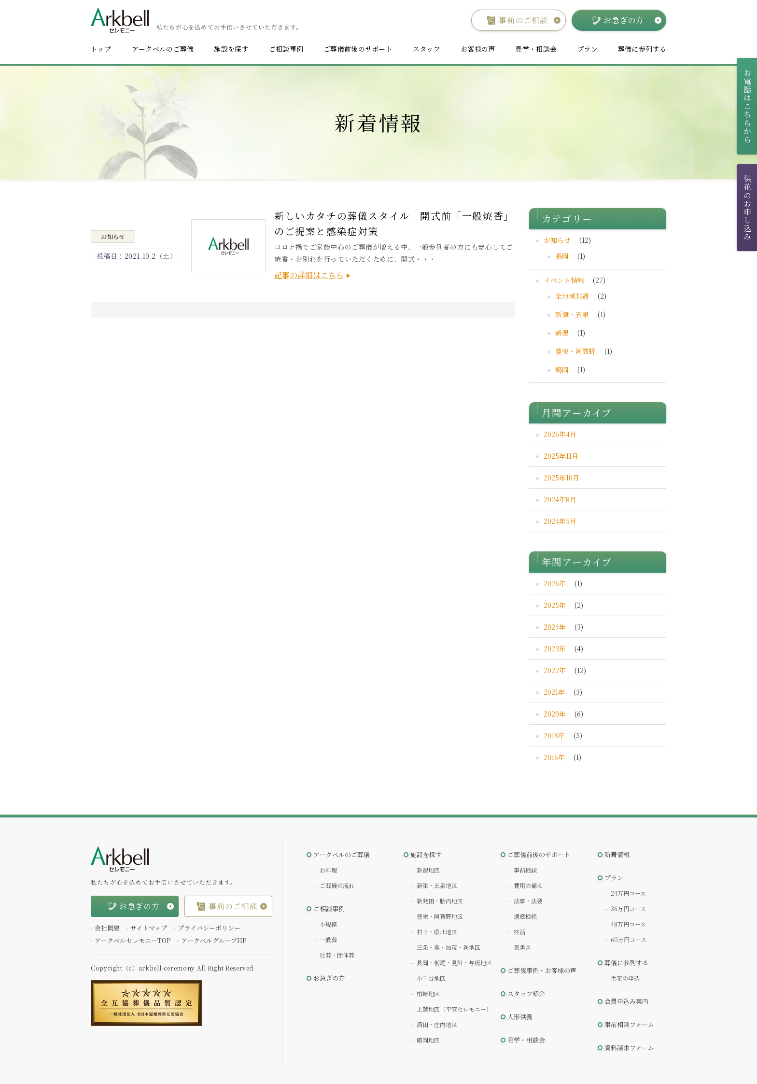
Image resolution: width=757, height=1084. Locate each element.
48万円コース (628, 924)
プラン (587, 49)
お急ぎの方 (329, 978)
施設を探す (231, 49)
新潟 (562, 333)
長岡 (562, 256)
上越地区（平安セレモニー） (454, 1009)
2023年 (555, 648)
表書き (522, 947)
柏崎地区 (428, 993)
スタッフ (426, 49)
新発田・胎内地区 (440, 901)
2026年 (555, 583)
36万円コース (628, 908)
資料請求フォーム (629, 1047)
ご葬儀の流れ (337, 885)
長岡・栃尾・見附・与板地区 (454, 962)
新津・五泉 (572, 314)
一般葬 (328, 939)
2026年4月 (560, 434)
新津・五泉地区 (437, 885)
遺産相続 (525, 916)
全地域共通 (572, 296)
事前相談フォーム (629, 1024)
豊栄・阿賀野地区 (440, 916)
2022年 (555, 670)
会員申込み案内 (626, 1001)
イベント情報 (564, 280)
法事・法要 (528, 901)
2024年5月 (560, 521)
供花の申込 (625, 978)
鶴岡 (562, 369)
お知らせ (557, 240)
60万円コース (628, 939)
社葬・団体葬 (337, 955)
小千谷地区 (431, 978)
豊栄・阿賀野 (575, 351)
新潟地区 (428, 870)
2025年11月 (561, 456)
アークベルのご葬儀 (163, 49)
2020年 (555, 713)
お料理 (328, 870)
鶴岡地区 (428, 1040)
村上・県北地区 (437, 932)
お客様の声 (478, 49)
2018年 (554, 735)
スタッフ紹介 (526, 993)
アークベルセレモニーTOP (132, 940)
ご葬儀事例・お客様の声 (541, 970)
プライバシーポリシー (209, 927)
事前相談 (525, 870)
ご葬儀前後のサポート (358, 49)
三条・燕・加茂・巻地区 (448, 947)
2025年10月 (561, 477)
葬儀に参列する (642, 49)
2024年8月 (560, 499)
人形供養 (520, 1016)
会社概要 (107, 927)
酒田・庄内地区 (437, 1024)
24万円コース (628, 893)
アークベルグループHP (213, 940)
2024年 (555, 627)
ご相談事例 (286, 49)
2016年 (554, 757)
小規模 (328, 924)
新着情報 (617, 854)
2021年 (554, 692)
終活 (519, 932)
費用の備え (528, 885)
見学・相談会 (536, 49)
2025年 (555, 605)
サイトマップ (148, 927)
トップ (100, 49)
